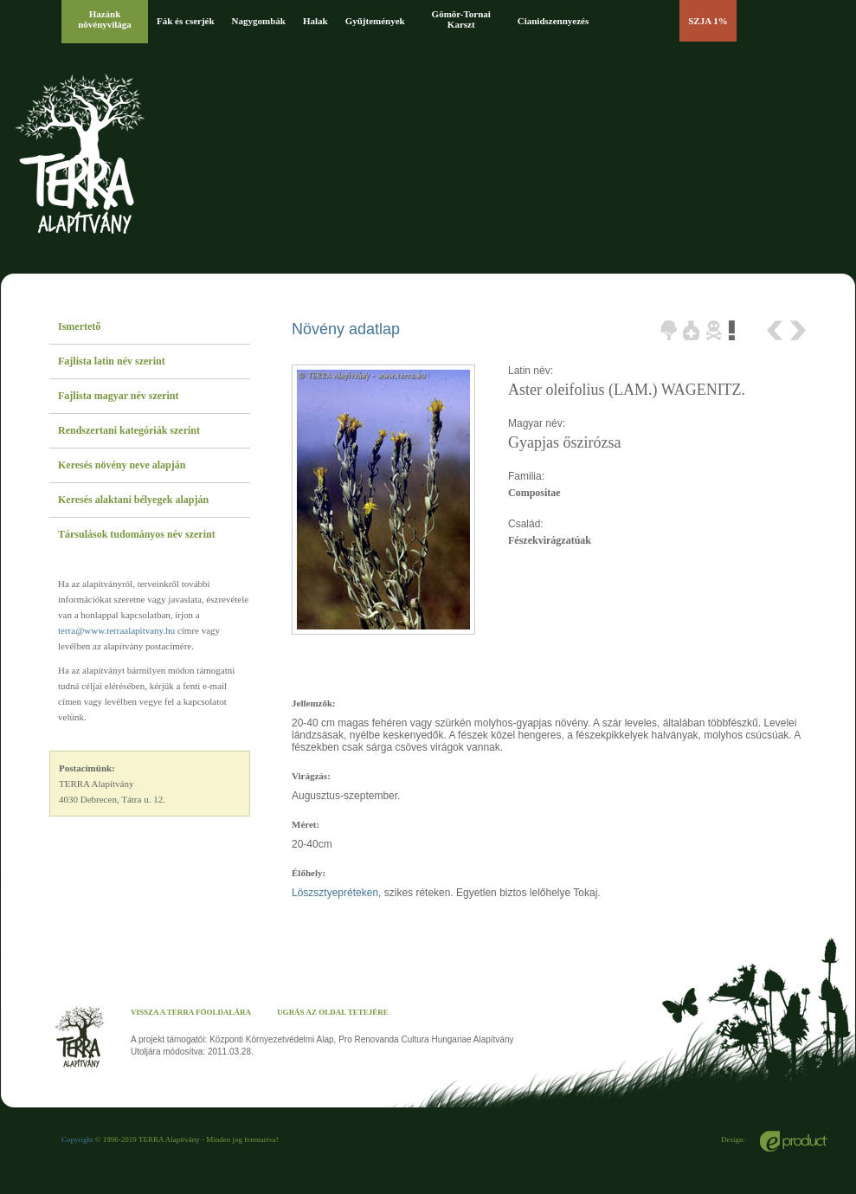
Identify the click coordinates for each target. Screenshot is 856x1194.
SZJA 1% (708, 21)
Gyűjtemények (375, 21)
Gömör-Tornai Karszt (461, 19)
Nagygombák (259, 21)
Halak (315, 21)
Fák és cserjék (186, 21)
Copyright (77, 1139)
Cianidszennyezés (553, 21)
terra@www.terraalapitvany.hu (116, 630)
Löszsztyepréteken (335, 893)
